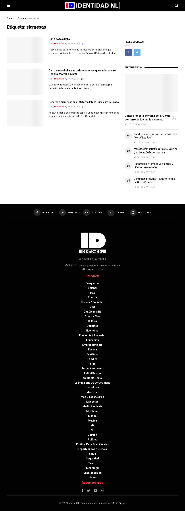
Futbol (92, 363)
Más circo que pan (92, 396)
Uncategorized (92, 472)
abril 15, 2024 (72, 107)
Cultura (92, 321)
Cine (92, 306)
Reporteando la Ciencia (92, 449)
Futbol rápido (92, 373)
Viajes (92, 477)
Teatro (92, 463)
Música (92, 420)
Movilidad (92, 411)
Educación (92, 340)
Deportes (92, 325)
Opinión (92, 434)
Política (92, 439)
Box (92, 292)
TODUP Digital (118, 503)
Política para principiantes (92, 444)
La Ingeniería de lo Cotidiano (92, 382)
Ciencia (92, 297)
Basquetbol (92, 283)
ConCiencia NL (92, 311)
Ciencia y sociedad (92, 302)
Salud (92, 453)
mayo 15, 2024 (72, 44)
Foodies (92, 359)
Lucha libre (92, 387)
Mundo (92, 415)
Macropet (92, 392)
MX (92, 425)
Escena (92, 349)
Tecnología (92, 468)
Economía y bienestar (92, 335)
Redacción (58, 44)
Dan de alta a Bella (59, 39)
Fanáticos (92, 354)
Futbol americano (92, 368)
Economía (92, 330)
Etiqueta (22, 18)
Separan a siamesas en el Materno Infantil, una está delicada (84, 102)
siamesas (34, 18)
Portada (11, 18)
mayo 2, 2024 (72, 79)
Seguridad (92, 458)
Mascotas (92, 401)
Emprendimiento (92, 344)
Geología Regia (92, 378)
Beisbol (92, 287)
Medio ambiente (92, 406)
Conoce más (92, 316)
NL (92, 430)
